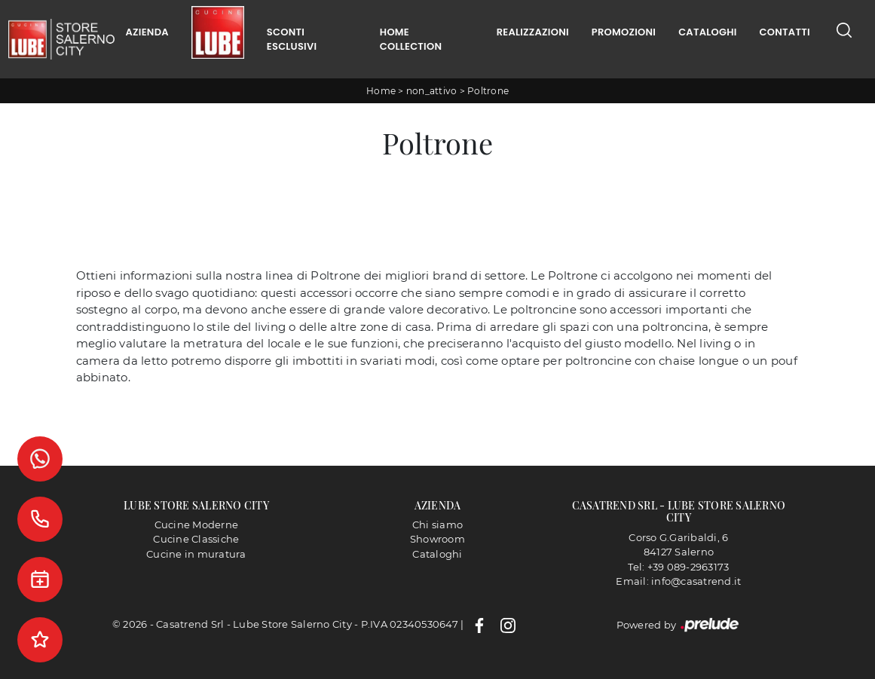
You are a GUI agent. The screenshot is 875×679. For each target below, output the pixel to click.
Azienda (147, 32)
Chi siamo (437, 524)
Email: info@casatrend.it (678, 581)
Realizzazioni (533, 32)
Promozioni (624, 32)
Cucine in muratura (196, 554)
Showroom (437, 539)
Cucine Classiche (196, 539)
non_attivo (431, 90)
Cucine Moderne (197, 524)
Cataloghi (707, 32)
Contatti (785, 32)
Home (381, 90)
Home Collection (411, 39)
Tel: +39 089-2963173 (678, 567)
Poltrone (488, 90)
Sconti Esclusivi (292, 39)
